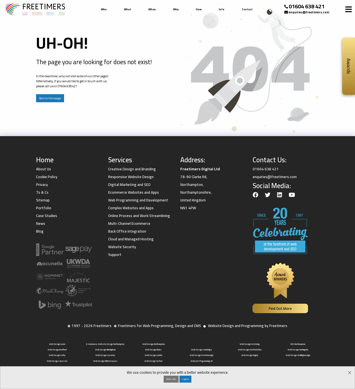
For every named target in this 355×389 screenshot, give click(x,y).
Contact (247, 9)
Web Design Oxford (153, 361)
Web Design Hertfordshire (250, 349)
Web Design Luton (57, 344)
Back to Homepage (50, 98)
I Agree (185, 379)
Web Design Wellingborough (298, 355)
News (40, 223)
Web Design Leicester (57, 361)
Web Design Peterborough (201, 355)
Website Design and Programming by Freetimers (247, 325)
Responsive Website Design (131, 176)
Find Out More (280, 308)
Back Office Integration (127, 231)
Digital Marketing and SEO (129, 184)
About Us (43, 169)
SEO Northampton (297, 344)
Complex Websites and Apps (131, 207)
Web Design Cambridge (201, 349)
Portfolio (43, 207)
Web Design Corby (57, 355)
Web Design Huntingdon (298, 349)
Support (114, 254)
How (199, 9)
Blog (40, 231)
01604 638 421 (306, 6)
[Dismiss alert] (350, 372)
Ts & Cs (42, 192)
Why (176, 9)
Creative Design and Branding (132, 169)
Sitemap (43, 200)
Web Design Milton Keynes (105, 361)
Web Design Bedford (57, 349)
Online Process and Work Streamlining (139, 215)
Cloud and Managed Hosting (131, 239)
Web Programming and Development (138, 200)
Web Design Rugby (249, 355)
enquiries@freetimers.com (309, 12)
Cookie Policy (46, 176)
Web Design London (153, 355)
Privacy (42, 184)
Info (221, 9)
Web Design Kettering (250, 344)
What (127, 9)
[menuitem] (104, 9)
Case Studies (46, 215)
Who (104, 9)
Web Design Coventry (105, 355)
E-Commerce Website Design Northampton (105, 344)
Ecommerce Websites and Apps (133, 192)
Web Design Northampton (153, 344)
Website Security (122, 246)
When (152, 9)
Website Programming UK (202, 361)
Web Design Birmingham (105, 349)
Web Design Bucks (153, 349)
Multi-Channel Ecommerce (129, 223)
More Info (171, 379)
